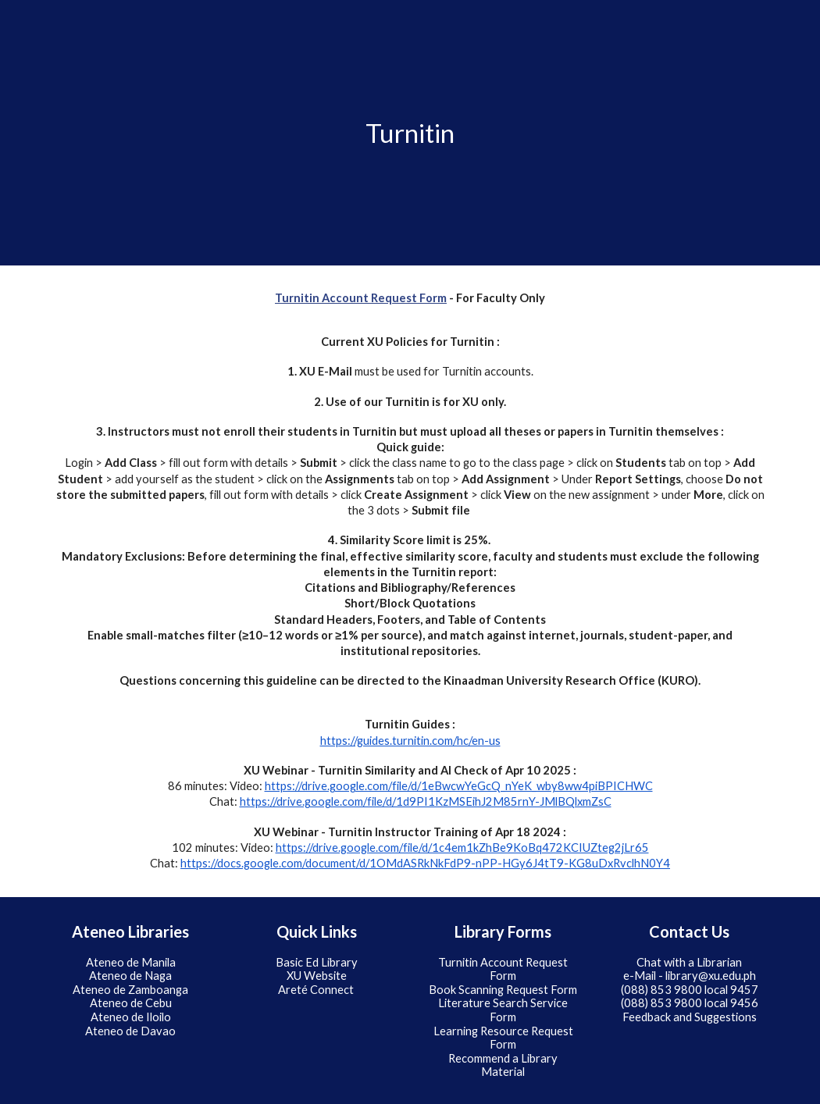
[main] (410, 133)
